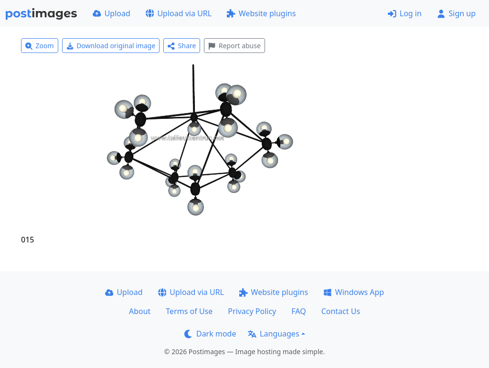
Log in (405, 13)
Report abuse (234, 45)
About (139, 311)
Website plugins (261, 13)
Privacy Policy (252, 311)
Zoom (39, 45)
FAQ (298, 311)
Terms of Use (189, 311)
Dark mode (210, 333)
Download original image (111, 45)
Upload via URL (179, 13)
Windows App (353, 292)
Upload (111, 13)
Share (182, 45)
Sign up (456, 13)
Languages (273, 333)
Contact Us (340, 311)
